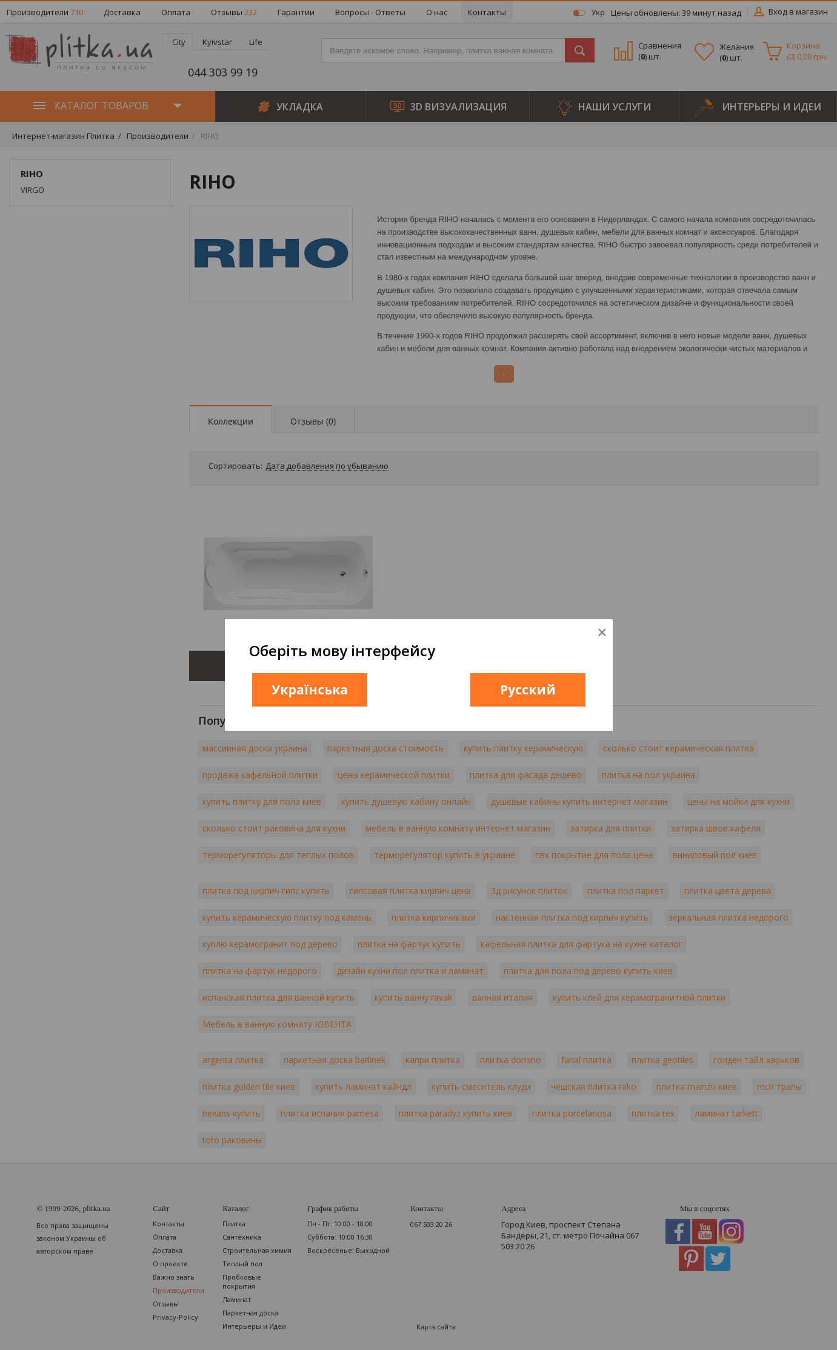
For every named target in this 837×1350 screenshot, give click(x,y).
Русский (528, 689)
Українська (310, 689)
